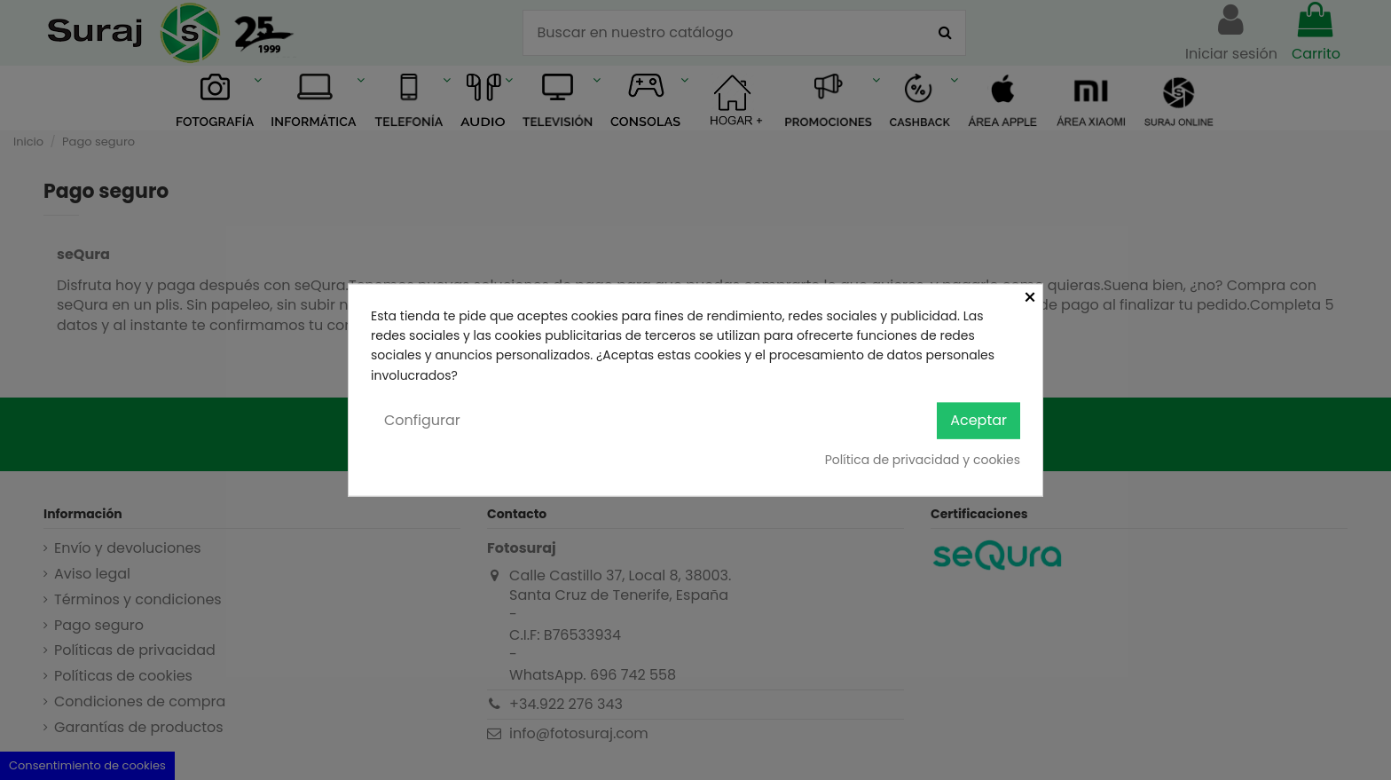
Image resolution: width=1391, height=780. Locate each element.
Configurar (422, 420)
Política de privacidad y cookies (922, 459)
